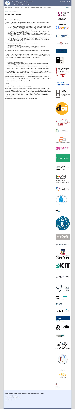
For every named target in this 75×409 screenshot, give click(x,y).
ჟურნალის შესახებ (8, 7)
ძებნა (67, 7)
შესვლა (68, 1)
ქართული (57, 387)
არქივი (22, 7)
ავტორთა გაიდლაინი (34, 7)
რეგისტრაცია (62, 1)
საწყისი (6, 11)
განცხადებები (43, 7)
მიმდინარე (17, 7)
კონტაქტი (49, 7)
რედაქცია (27, 7)
